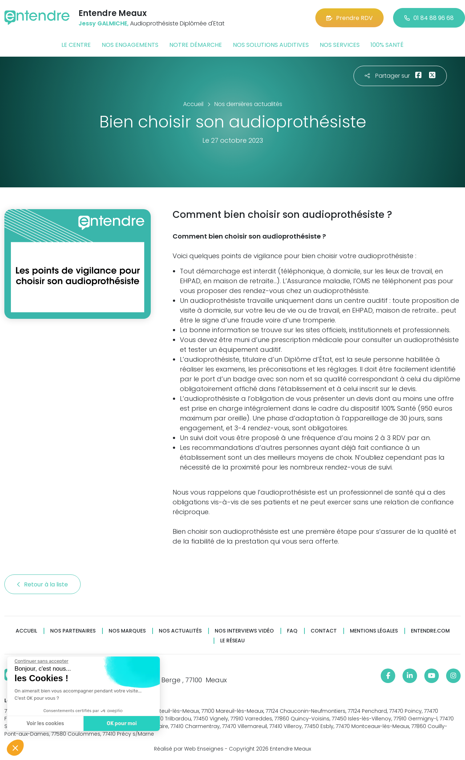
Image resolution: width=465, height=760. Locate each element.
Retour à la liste (42, 584)
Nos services (340, 45)
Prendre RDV (349, 18)
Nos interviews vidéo (244, 631)
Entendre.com (430, 631)
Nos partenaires (73, 631)
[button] (15, 747)
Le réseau (232, 641)
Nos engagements (130, 45)
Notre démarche (195, 45)
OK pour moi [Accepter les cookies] (121, 723)
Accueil (26, 631)
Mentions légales (374, 631)
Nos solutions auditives (271, 45)
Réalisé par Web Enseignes (188, 748)
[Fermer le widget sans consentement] (40, 661)
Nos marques (127, 631)
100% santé (387, 45)
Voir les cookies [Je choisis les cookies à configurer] (44, 723)
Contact (324, 631)
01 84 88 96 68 (429, 18)
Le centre (76, 45)
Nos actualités (180, 631)
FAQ (292, 631)
